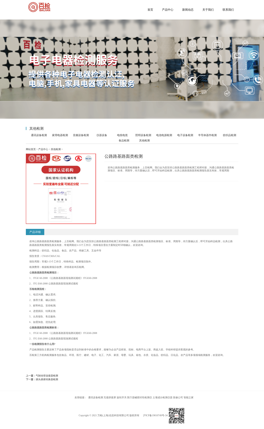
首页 (150, 9)
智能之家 (189, 397)
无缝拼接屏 (110, 397)
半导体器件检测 (207, 135)
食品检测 (124, 140)
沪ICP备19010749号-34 (155, 415)
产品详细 (35, 231)
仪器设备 (101, 135)
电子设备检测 (185, 135)
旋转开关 (122, 397)
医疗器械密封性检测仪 (139, 397)
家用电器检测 (60, 135)
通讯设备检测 (39, 135)
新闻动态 (188, 9)
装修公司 (178, 397)
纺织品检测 (229, 135)
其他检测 (144, 140)
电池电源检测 (164, 135)
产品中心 (167, 9)
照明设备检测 (143, 135)
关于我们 (208, 9)
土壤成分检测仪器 (162, 397)
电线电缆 (122, 135)
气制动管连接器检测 (47, 375)
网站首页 (31, 149)
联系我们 (228, 9)
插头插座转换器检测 (47, 379)
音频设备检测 (81, 135)
